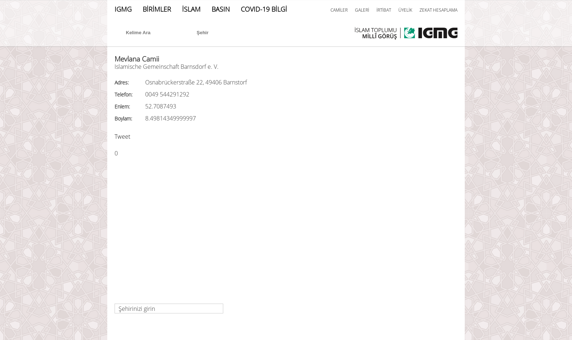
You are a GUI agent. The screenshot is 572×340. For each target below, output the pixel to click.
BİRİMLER (157, 9)
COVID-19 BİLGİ (264, 9)
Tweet (122, 136)
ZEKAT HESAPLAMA (438, 10)
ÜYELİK (405, 10)
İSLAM (191, 9)
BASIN (221, 9)
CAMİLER (339, 10)
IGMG (123, 9)
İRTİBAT (383, 10)
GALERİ (362, 10)
